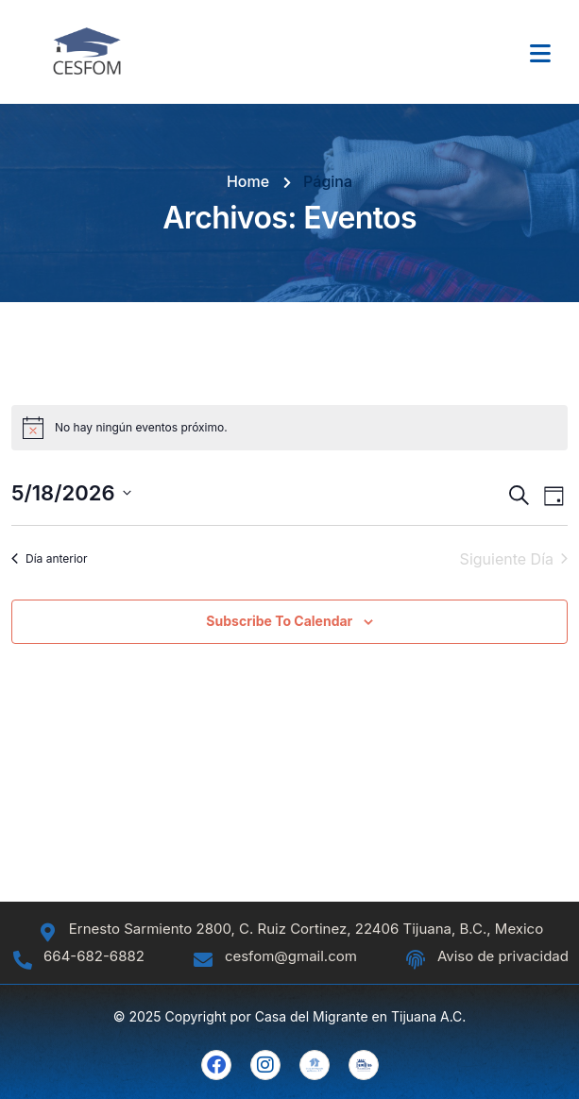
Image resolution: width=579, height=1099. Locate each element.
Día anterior (49, 558)
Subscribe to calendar (279, 621)
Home (248, 181)
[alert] (289, 427)
